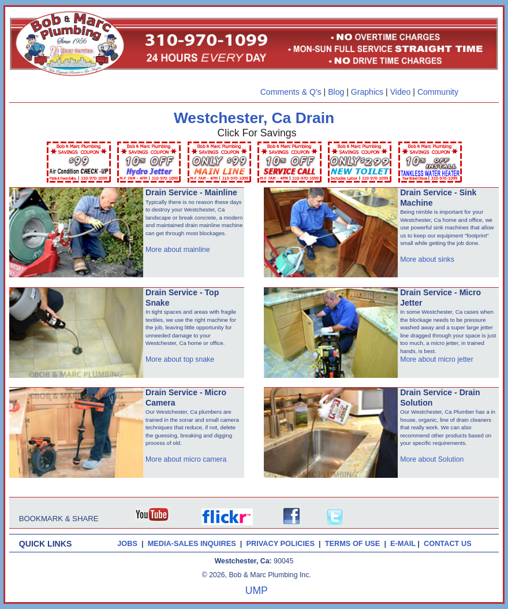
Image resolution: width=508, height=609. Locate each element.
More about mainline (177, 250)
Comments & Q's (291, 91)
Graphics (367, 91)
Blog (336, 91)
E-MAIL (403, 543)
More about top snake (179, 359)
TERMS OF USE (354, 543)
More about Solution (432, 459)
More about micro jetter (436, 359)
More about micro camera (185, 459)
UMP (256, 590)
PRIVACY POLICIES (282, 543)
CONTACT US (450, 543)
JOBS (127, 543)
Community (437, 91)
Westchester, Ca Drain (254, 118)
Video (400, 91)
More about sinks (427, 259)
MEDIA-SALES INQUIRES (194, 543)
